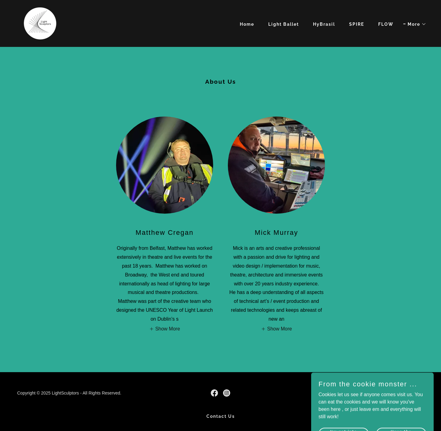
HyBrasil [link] (324, 24)
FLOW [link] (386, 24)
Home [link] (247, 24)
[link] (40, 23)
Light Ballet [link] (283, 24)
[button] (414, 24)
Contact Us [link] (220, 416)
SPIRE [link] (356, 24)
